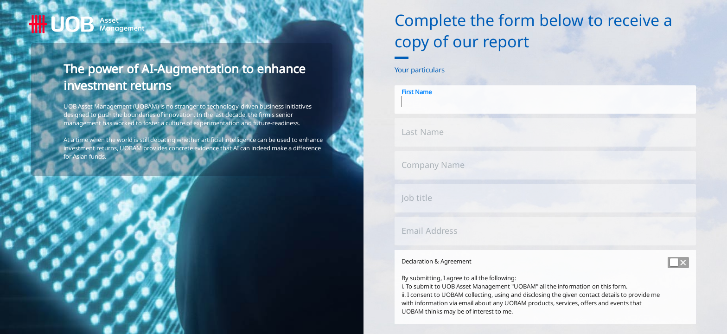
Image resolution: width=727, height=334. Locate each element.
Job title (417, 197)
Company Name (433, 164)
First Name (417, 92)
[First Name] (545, 99)
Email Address (430, 230)
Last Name (423, 131)
